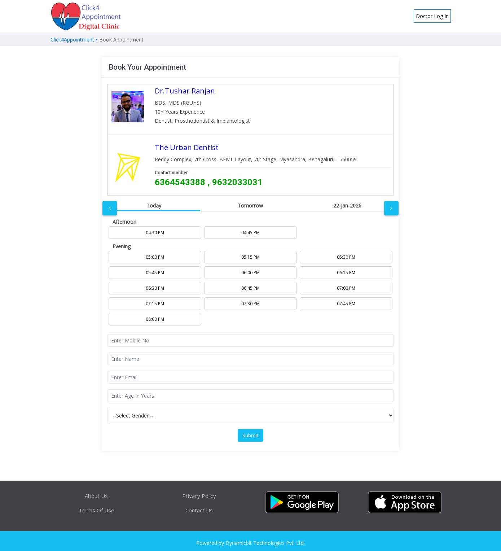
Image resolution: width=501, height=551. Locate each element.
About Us (96, 495)
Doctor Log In (432, 16)
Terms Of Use (96, 510)
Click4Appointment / (73, 39)
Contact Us (199, 510)
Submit (250, 435)
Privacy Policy (199, 495)
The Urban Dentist (187, 147)
